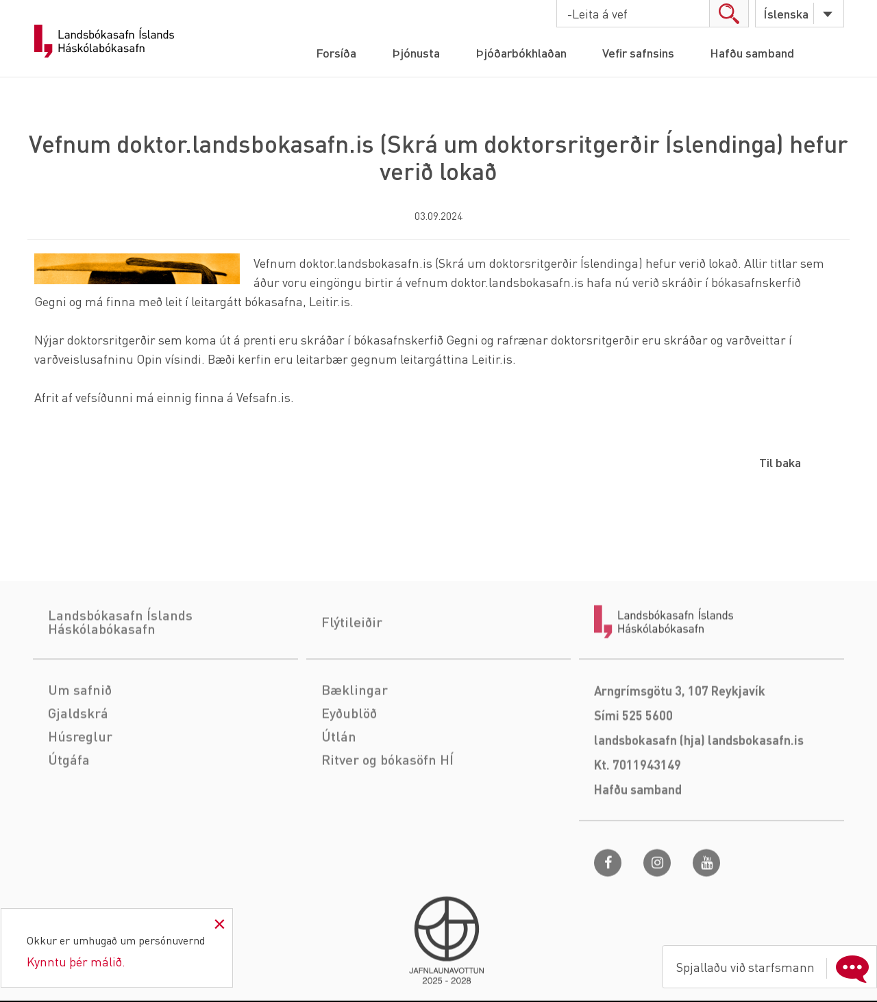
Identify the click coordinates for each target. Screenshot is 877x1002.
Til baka (780, 462)
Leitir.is (329, 301)
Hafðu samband (752, 52)
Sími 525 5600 (633, 765)
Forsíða (336, 52)
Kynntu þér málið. (76, 961)
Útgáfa (69, 809)
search (728, 13)
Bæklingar (354, 740)
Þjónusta (416, 52)
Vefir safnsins (638, 52)
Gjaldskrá (78, 763)
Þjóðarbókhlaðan (521, 52)
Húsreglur (80, 786)
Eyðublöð (349, 763)
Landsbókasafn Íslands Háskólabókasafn (104, 41)
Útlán (338, 786)
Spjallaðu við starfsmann (775, 967)
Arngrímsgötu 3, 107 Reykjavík (679, 741)
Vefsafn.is (263, 397)
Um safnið (80, 740)
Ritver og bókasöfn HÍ (387, 809)
